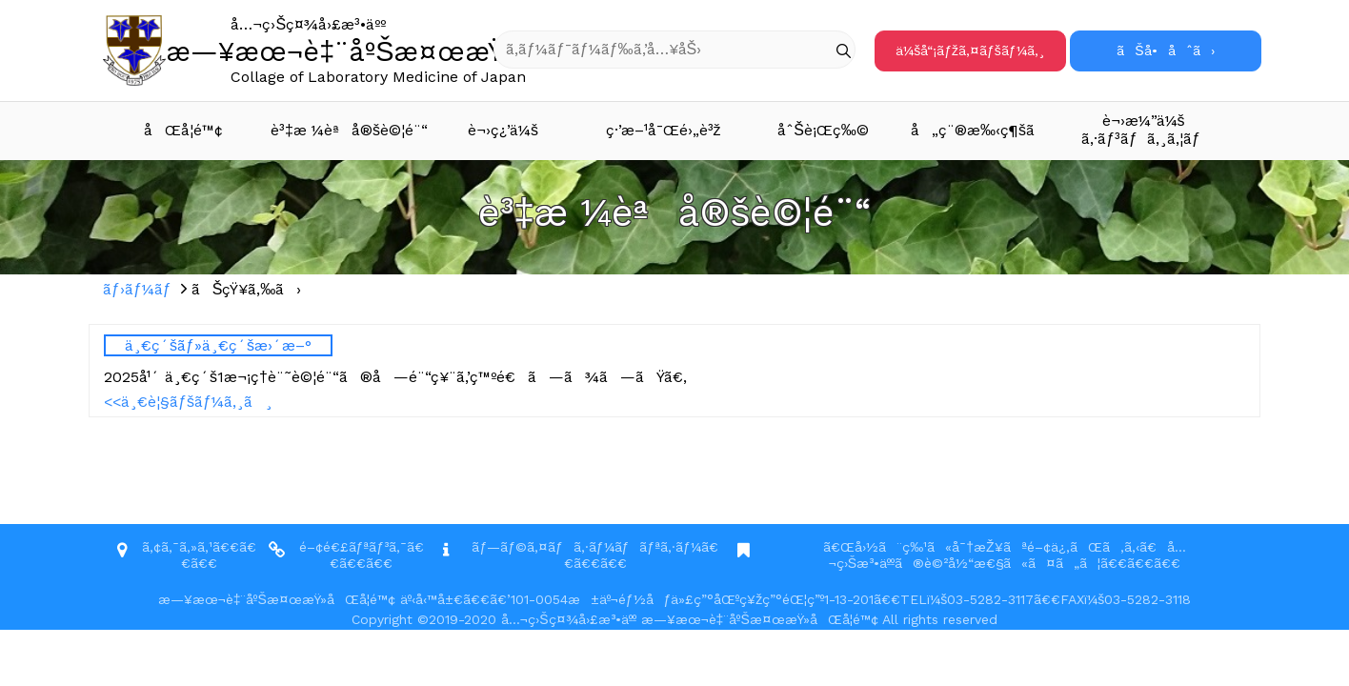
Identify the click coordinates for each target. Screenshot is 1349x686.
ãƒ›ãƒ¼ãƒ (139, 289)
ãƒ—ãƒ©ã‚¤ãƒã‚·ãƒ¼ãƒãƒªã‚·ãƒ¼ (586, 547)
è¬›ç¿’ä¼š (503, 130)
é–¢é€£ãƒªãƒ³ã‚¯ (353, 547)
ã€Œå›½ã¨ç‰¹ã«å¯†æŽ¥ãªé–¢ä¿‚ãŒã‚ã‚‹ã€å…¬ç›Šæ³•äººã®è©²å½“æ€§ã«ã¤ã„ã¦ (1004, 555)
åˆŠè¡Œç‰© (823, 130)
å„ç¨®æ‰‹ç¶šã (985, 130)
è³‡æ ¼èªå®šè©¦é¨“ (347, 130)
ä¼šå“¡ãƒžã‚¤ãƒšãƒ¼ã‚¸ (970, 50)
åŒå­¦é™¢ (183, 130)
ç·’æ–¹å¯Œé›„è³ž (663, 130)
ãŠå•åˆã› (1165, 50)
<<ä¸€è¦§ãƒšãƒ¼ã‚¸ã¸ (188, 402)
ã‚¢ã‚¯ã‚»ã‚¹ (177, 547)
